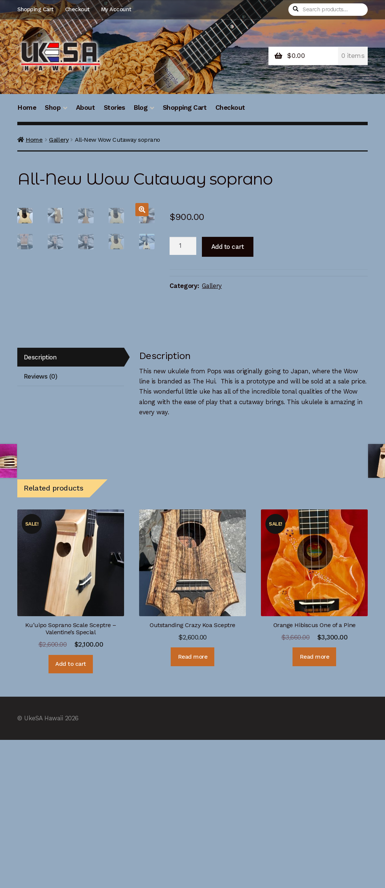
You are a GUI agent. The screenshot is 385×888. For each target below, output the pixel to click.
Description (40, 505)
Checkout (77, 9)
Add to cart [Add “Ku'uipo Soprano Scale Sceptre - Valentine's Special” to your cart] (70, 812)
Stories (114, 107)
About (85, 107)
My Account (116, 9)
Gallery (58, 139)
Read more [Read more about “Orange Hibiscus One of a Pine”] (314, 805)
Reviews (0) (41, 524)
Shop (53, 107)
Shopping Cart (35, 9)
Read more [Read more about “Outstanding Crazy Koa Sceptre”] (193, 805)
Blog (140, 107)
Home (26, 107)
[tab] (70, 505)
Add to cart (227, 246)
